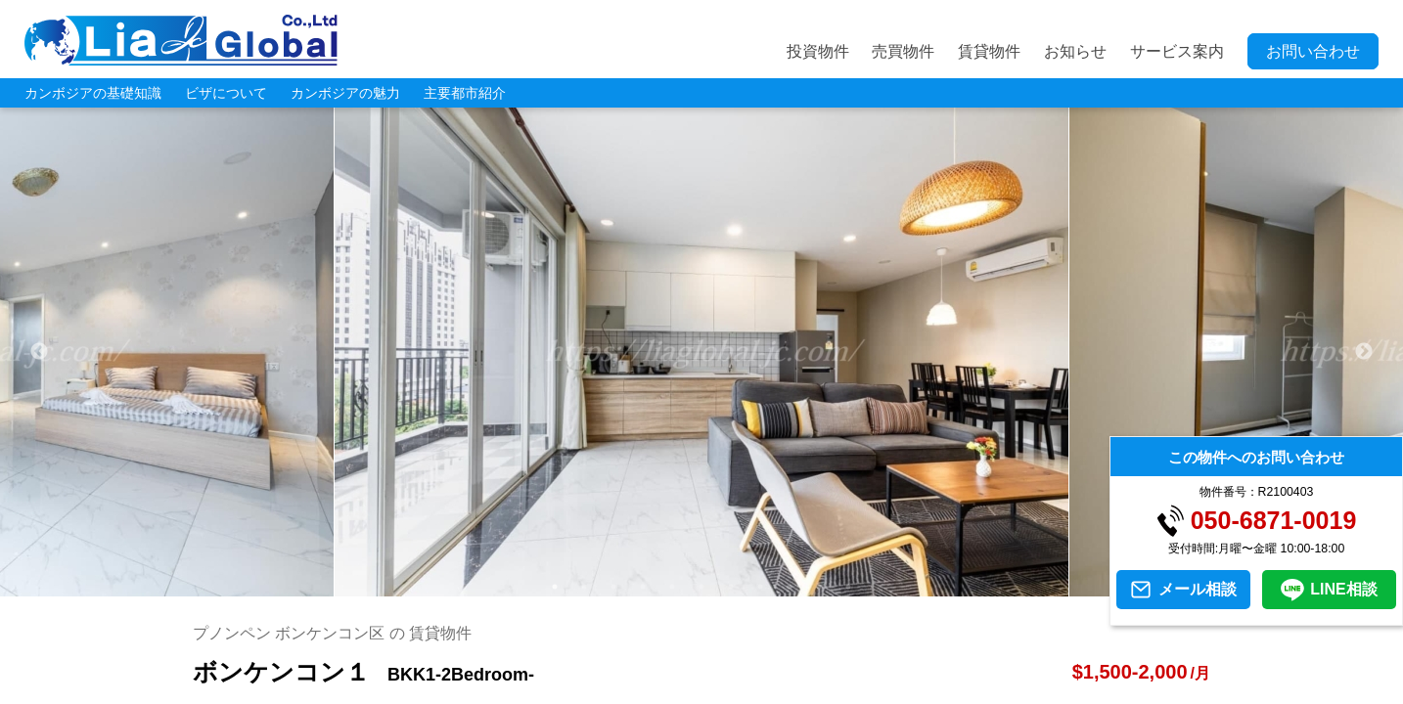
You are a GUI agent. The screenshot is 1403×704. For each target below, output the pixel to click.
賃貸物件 (989, 51)
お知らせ (1075, 51)
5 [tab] (672, 586)
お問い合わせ (1313, 51)
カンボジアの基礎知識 (92, 93)
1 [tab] (555, 586)
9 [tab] (789, 586)
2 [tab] (584, 586)
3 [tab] (613, 586)
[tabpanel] (702, 352)
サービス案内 (1177, 51)
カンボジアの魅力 (345, 93)
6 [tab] (701, 586)
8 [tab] (760, 586)
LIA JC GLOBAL (181, 40)
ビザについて (226, 93)
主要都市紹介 (465, 93)
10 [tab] (819, 586)
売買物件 (903, 51)
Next (1363, 352)
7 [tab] (731, 586)
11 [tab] (848, 586)
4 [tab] (643, 586)
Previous (39, 352)
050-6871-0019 (1274, 520)
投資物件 (818, 51)
